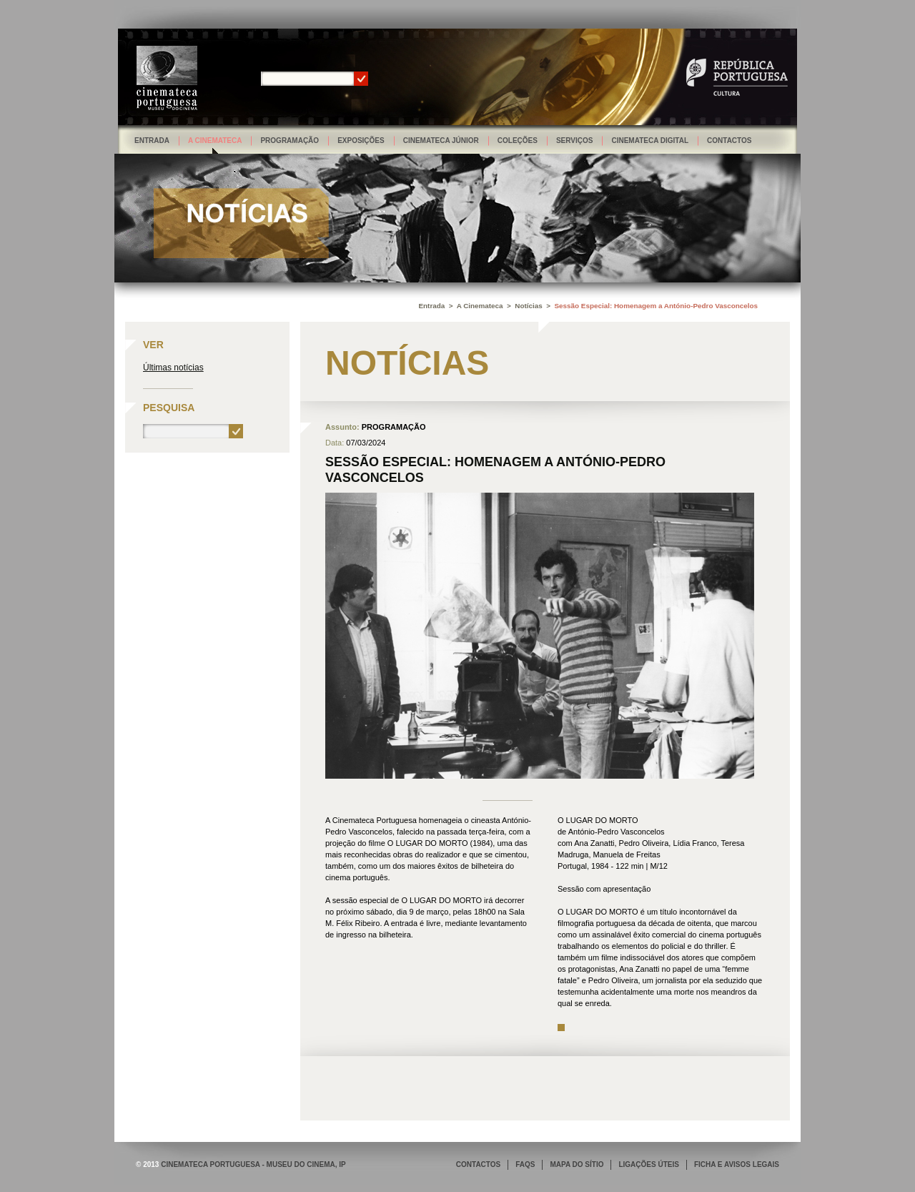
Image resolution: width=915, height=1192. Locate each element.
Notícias (528, 306)
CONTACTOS (478, 1164)
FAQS (525, 1164)
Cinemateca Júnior (441, 140)
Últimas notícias (173, 368)
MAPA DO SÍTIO (576, 1164)
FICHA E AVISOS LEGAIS (736, 1164)
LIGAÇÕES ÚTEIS (648, 1164)
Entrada (151, 140)
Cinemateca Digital (649, 140)
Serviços (574, 140)
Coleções (518, 140)
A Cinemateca (215, 140)
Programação (289, 140)
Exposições (361, 140)
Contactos (729, 140)
